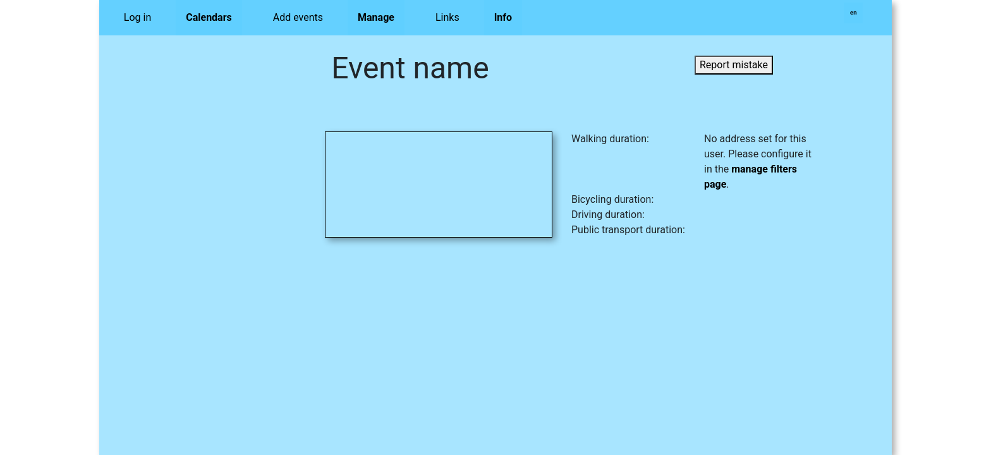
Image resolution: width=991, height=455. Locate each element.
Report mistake (734, 65)
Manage (376, 17)
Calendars (209, 17)
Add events (298, 17)
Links (447, 17)
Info (503, 17)
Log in (137, 17)
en (853, 12)
